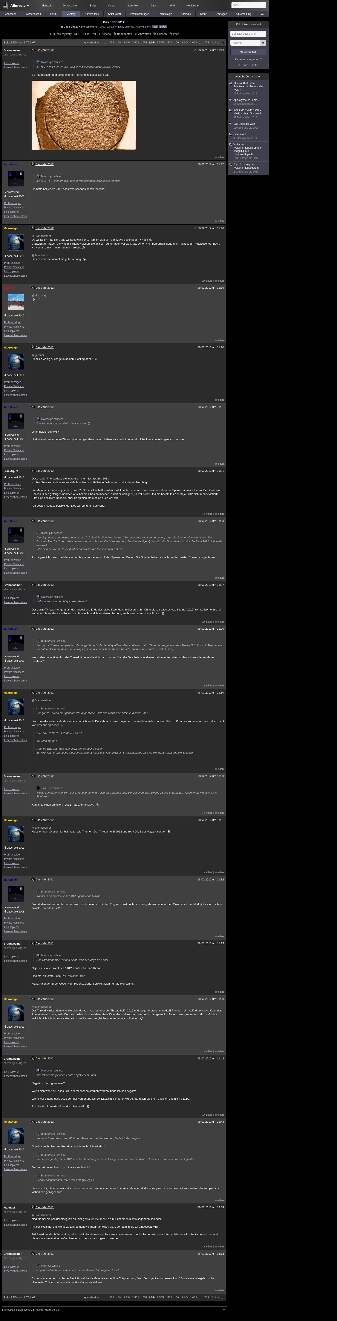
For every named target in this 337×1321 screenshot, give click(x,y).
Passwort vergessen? (248, 59)
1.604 (185, 42)
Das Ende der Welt (248, 125)
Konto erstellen (250, 65)
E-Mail (163, 27)
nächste (215, 42)
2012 (102, 26)
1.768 (205, 42)
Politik (53, 13)
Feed (155, 27)
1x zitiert (207, 513)
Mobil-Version (52, 1309)
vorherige (93, 42)
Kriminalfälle (92, 13)
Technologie (165, 13)
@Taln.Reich (39, 255)
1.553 (143, 42)
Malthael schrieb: (48, 1265)
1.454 (110, 42)
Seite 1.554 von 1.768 (19, 42)
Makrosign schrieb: (49, 62)
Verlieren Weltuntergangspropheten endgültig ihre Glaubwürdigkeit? (248, 151)
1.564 (177, 42)
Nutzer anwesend (248, 24)
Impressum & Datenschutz (17, 1309)
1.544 (127, 42)
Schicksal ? (248, 136)
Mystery (70, 13)
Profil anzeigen (12, 203)
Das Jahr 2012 (74, 975)
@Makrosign (39, 295)
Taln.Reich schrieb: (49, 788)
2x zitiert (207, 280)
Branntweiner (12, 50)
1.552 (135, 42)
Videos (112, 5)
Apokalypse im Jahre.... (248, 102)
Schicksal (129, 26)
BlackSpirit (11, 471)
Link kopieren (11, 63)
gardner (9, 288)
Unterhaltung (243, 13)
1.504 (119, 42)
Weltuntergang (115, 26)
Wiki (172, 5)
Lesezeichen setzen (15, 67)
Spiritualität (114, 13)
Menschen (10, 13)
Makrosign (11, 228)
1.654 (193, 42)
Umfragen (221, 13)
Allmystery (19, 5)
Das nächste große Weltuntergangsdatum (248, 168)
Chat (154, 5)
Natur (203, 13)
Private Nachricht (14, 207)
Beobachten (124, 33)
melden (219, 157)
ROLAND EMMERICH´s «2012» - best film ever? (248, 114)
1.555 (160, 42)
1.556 (168, 42)
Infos (176, 33)
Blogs (93, 5)
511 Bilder (84, 33)
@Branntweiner (41, 235)
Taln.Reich (11, 164)
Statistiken (133, 5)
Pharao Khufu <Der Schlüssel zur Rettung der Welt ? (248, 88)
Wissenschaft (33, 13)
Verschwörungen (139, 13)
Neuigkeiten (193, 5)
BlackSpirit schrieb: (49, 533)
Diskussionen (70, 5)
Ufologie (186, 13)
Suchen (162, 33)
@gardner (38, 355)
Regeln (39, 1309)
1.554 (152, 42)
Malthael (9, 1207)
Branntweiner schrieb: (51, 640)
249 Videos (104, 33)
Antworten (144, 33)
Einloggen (250, 51)
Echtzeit (47, 5)
